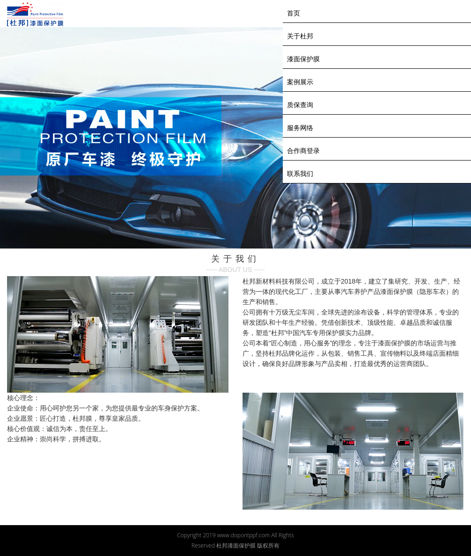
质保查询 (300, 105)
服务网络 (300, 128)
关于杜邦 (300, 36)
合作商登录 (303, 150)
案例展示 (300, 82)
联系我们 (300, 173)
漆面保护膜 (303, 59)
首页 (293, 13)
